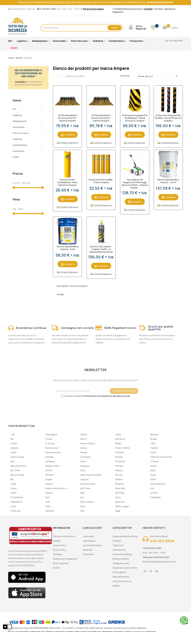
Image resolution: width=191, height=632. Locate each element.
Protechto (120, 461)
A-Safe (13, 443)
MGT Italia (85, 488)
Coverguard (51, 434)
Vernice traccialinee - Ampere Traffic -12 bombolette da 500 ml (101, 249)
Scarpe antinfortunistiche (125, 536)
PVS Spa (119, 465)
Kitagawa (84, 465)
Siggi (117, 510)
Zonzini (153, 492)
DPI (14, 109)
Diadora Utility (52, 465)
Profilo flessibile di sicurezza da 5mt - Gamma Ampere (101, 118)
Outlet (16, 157)
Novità (56, 567)
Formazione (18, 151)
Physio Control (122, 447)
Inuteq (83, 447)
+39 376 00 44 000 (152, 548)
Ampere (14, 447)
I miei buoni (88, 554)
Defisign (49, 456)
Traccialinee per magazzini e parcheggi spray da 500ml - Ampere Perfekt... (135, 183)
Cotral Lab (15, 510)
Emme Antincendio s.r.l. (56, 488)
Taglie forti (118, 545)
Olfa (82, 510)
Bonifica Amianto (121, 558)
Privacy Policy (59, 549)
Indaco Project (87, 443)
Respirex (119, 483)
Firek (47, 501)
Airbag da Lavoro (121, 563)
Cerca (114, 27)
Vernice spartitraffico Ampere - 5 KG (68, 248)
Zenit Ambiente (157, 483)
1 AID (12, 434)
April (12, 461)
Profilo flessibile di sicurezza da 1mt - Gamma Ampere (67, 118)
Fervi (47, 497)
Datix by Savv (51, 447)
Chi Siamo (158, 8)
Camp (13, 483)
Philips (118, 443)
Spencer (154, 434)
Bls (11, 479)
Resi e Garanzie (60, 563)
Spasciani (120, 501)
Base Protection (18, 465)
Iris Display (85, 456)
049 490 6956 (176, 40)
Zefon (153, 479)
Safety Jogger (122, 506)
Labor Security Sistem (91, 474)
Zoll (152, 488)
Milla (82, 492)
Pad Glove (120, 438)
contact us (61, 2)
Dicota (48, 470)
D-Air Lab (49, 443)
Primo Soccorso (21, 133)
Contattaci (20, 81)
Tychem (154, 447)
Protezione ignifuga (122, 554)
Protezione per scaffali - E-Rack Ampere (101, 181)
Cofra (13, 506)
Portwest (119, 452)
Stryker (153, 438)
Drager (48, 479)
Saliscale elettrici (121, 576)
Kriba (82, 470)
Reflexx (119, 479)
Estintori (117, 540)
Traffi (152, 443)
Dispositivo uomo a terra (125, 567)
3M (11, 438)
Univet (153, 465)
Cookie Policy (59, 545)
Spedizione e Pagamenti (65, 558)
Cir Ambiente (16, 497)
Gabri (48, 506)
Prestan (119, 456)
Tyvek (153, 452)
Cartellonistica (20, 145)
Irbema (83, 452)
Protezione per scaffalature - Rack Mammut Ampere (67, 182)
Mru (82, 497)
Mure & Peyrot (87, 501)
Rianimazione (119, 549)
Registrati (141, 28)
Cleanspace (16, 501)
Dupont (49, 483)
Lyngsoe (84, 479)
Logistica (17, 115)
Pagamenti (118, 11)
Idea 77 (83, 438)
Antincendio (19, 127)
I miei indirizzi (89, 540)
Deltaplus (50, 461)
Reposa (119, 470)
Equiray (49, 492)
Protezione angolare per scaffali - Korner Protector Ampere (168, 118)
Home (17, 100)
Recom (118, 474)
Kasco (83, 461)
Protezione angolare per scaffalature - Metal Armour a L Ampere (134, 118)
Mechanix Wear (87, 483)
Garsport (49, 510)
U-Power (154, 461)
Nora (82, 506)
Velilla (152, 470)
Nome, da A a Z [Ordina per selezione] (158, 76)
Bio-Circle (15, 470)
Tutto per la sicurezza (161, 456)
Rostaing (119, 492)
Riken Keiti (120, 488)
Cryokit (48, 438)
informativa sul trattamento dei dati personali (108, 396)
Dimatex (49, 474)
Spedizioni (170, 8)
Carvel (13, 488)
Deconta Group (53, 452)
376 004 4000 (49, 8)
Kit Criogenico (120, 572)
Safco (118, 497)
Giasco (83, 434)
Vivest (153, 474)
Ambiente (17, 139)
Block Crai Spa (17, 474)
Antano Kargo (17, 456)
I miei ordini (88, 536)
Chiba (13, 492)
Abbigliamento (20, 121)
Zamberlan (155, 497)
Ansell (13, 452)
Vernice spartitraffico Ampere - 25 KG (168, 181)
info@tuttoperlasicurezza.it (128, 8)
